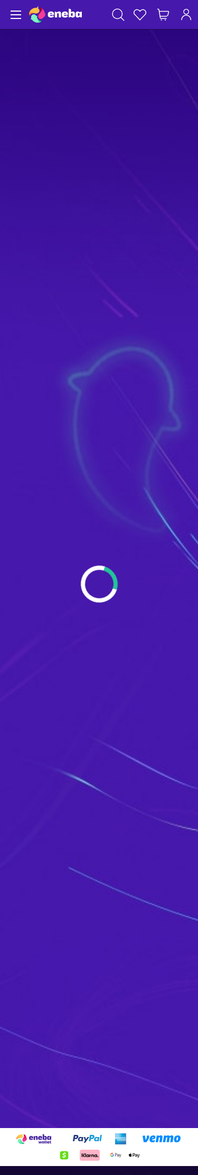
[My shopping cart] (163, 14)
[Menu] (14, 14)
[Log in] (186, 14)
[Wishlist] (140, 14)
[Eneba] (55, 14)
